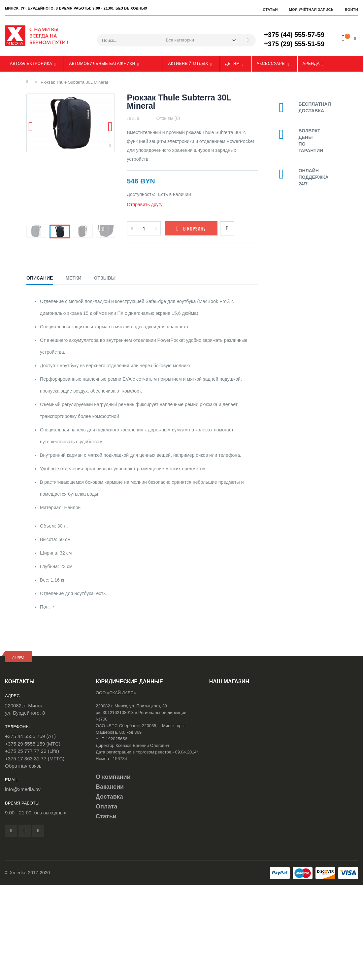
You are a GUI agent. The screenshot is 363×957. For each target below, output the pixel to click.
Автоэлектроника (31, 63)
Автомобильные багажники (102, 63)
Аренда (311, 63)
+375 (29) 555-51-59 (294, 43)
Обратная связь (23, 766)
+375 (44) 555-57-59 (294, 34)
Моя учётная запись (311, 10)
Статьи (270, 10)
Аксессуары (271, 63)
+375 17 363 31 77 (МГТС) (34, 758)
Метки (73, 278)
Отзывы (105, 278)
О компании (113, 777)
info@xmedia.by (23, 789)
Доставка (109, 796)
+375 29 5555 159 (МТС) (32, 744)
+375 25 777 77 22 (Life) (32, 751)
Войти (351, 10)
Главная (28, 82)
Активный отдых (188, 63)
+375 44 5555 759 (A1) (30, 736)
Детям (232, 63)
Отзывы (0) (168, 118)
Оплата (106, 806)
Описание (39, 278)
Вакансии (110, 786)
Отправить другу (144, 204)
